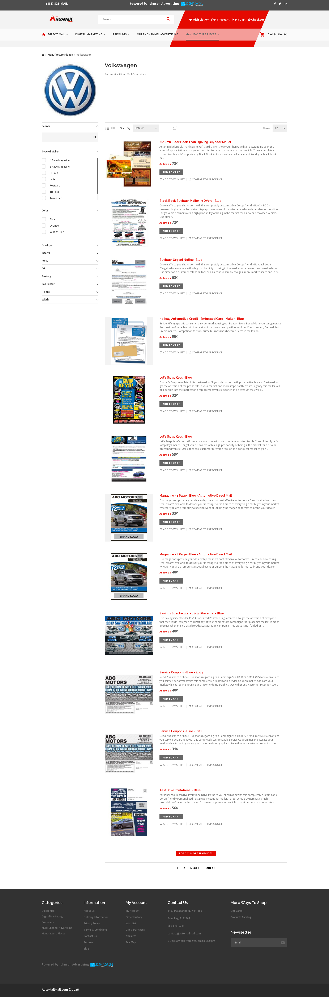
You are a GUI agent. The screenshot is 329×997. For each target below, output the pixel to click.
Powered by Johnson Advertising (155, 3)
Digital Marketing (89, 34)
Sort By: (125, 128)
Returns (88, 942)
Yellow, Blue (57, 232)
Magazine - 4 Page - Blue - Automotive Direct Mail (195, 495)
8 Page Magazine (60, 166)
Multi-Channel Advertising (158, 34)
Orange (54, 225)
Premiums (120, 34)
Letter (53, 179)
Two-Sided (56, 198)
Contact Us (90, 936)
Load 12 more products (196, 853)
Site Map (131, 942)
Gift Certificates (135, 929)
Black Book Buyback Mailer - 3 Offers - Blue (190, 200)
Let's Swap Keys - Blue (175, 377)
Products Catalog (241, 917)
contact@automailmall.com (184, 933)
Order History (134, 917)
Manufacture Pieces (201, 34)
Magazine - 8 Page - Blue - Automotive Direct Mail (195, 554)
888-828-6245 (176, 926)
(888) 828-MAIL (57, 3)
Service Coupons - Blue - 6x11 (180, 731)
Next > (195, 868)
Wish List (131, 923)
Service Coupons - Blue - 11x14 (181, 672)
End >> (210, 868)
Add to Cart (171, 172)
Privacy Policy (92, 923)
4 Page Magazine (60, 160)
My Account (133, 910)
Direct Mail (56, 34)
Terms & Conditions (95, 929)
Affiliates (131, 936)
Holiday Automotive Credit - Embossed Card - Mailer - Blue (201, 318)
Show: (267, 128)
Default (139, 128)
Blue (52, 219)
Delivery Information (96, 917)
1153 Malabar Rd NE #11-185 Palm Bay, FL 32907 (185, 914)
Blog (86, 948)
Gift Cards (237, 910)
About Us (89, 910)
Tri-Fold (54, 192)
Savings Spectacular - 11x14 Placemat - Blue (191, 613)
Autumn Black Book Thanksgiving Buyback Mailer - (196, 142)
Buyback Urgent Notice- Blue (180, 259)
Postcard (55, 185)
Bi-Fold (54, 173)
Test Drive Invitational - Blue (180, 790)
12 (276, 128)
